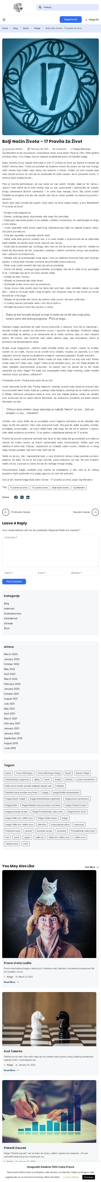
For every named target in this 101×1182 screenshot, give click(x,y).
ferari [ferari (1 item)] (47, 779)
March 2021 (10, 718)
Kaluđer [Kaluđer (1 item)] (60, 786)
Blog (15, 28)
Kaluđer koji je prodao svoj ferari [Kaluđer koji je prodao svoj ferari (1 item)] (21, 792)
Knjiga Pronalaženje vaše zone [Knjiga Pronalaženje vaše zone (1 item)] (47, 811)
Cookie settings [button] (71, 1177)
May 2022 (9, 669)
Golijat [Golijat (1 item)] (58, 779)
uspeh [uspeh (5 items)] (27, 837)
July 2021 (9, 703)
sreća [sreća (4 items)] (16, 837)
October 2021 (11, 693)
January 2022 (12, 688)
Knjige (37, 28)
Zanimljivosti (10, 618)
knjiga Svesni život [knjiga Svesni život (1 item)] (77, 811)
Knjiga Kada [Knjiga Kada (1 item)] (11, 805)
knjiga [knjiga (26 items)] (45, 792)
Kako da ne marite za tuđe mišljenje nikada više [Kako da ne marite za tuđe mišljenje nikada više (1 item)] (29, 786)
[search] (40, 7)
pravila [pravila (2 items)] (28, 831)
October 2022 (11, 664)
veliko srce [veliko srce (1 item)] (80, 837)
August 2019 (11, 743)
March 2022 (10, 678)
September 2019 (13, 738)
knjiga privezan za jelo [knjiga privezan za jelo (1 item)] (16, 811)
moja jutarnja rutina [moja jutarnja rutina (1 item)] (60, 824)
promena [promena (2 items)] (61, 831)
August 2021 (11, 698)
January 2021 (11, 728)
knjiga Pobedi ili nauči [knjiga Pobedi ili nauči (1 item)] (75, 805)
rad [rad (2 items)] (7, 837)
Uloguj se (92, 19)
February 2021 (12, 723)
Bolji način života (60, 487)
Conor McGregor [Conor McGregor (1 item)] (24, 773)
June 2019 (10, 748)
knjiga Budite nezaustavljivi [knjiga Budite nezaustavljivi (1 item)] (66, 792)
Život (6, 628)
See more (92, 867)
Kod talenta (13, 1051)
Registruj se (70, 19)
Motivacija (85, 149)
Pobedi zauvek (15, 1148)
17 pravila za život (18, 487)
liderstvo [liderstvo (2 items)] (42, 824)
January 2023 (12, 659)
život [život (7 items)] (25, 843)
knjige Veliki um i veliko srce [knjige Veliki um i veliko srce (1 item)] (19, 824)
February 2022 (12, 683)
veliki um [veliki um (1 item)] (39, 837)
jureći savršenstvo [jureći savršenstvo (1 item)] (86, 779)
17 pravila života (40, 487)
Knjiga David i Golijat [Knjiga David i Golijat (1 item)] (15, 798)
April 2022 (9, 673)
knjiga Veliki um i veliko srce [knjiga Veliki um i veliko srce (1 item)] (19, 818)
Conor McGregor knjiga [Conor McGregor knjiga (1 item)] (49, 773)
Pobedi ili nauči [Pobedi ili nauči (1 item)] (13, 831)
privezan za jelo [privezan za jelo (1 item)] (44, 831)
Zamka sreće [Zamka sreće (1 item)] (12, 843)
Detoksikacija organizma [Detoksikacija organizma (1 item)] (17, 779)
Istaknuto (9, 608)
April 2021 (9, 713)
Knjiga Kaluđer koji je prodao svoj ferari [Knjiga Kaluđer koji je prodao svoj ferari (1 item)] (41, 805)
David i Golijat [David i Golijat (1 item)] (82, 773)
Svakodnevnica (12, 613)
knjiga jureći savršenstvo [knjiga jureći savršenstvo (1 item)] (77, 798)
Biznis (26, 28)
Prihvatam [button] (88, 1177)
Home (5, 28)
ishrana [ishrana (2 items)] (69, 779)
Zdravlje (8, 623)
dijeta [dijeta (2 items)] (37, 779)
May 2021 (9, 708)
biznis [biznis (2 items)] (8, 773)
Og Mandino (79, 487)
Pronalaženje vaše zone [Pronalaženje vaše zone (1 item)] (83, 831)
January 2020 (12, 733)
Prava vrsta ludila (17, 963)
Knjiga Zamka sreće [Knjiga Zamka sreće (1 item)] (47, 818)
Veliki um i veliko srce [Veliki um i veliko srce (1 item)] (59, 837)
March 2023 (10, 654)
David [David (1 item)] (68, 773)
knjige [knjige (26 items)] (65, 818)
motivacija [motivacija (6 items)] (79, 824)
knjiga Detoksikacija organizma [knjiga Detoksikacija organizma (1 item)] (45, 798)
